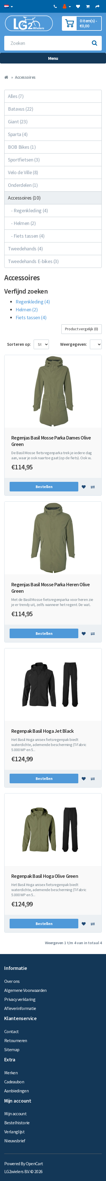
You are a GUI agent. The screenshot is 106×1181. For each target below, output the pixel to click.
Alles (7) (16, 96)
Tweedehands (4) (25, 248)
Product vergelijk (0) (81, 328)
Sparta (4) (17, 134)
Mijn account (15, 1113)
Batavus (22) (20, 109)
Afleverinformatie (20, 1008)
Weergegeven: (73, 344)
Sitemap (11, 1049)
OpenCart (34, 1163)
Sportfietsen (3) (24, 159)
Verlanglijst (14, 1131)
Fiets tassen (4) (31, 317)
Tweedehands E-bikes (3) (33, 261)
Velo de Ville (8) (23, 172)
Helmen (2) (27, 309)
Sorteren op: (19, 344)
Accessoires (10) (24, 197)
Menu (53, 58)
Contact (11, 1031)
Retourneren (15, 1040)
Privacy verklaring (19, 999)
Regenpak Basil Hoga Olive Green (44, 876)
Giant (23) (17, 121)
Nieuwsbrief (14, 1140)
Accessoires (25, 77)
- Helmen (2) (22, 223)
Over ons (12, 981)
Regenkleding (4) (33, 301)
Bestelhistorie (17, 1122)
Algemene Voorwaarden (25, 990)
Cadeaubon (14, 1081)
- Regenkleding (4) (28, 210)
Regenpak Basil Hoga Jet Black (42, 731)
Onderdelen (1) (23, 185)
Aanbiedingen (16, 1090)
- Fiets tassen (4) (26, 236)
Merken (11, 1072)
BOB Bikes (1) (22, 147)
